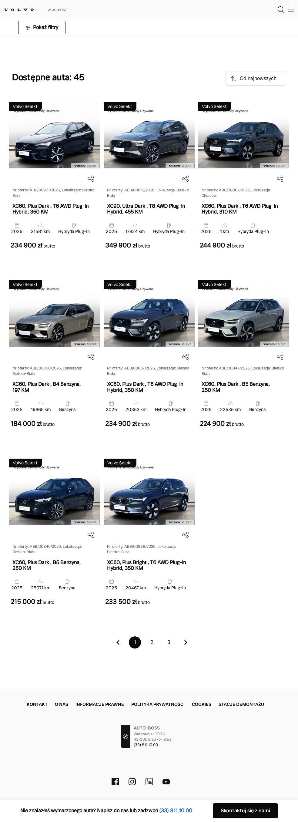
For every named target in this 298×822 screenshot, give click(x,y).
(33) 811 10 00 (146, 745)
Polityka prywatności (158, 704)
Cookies (201, 704)
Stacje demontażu (241, 704)
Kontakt (37, 704)
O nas (61, 704)
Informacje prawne (99, 704)
